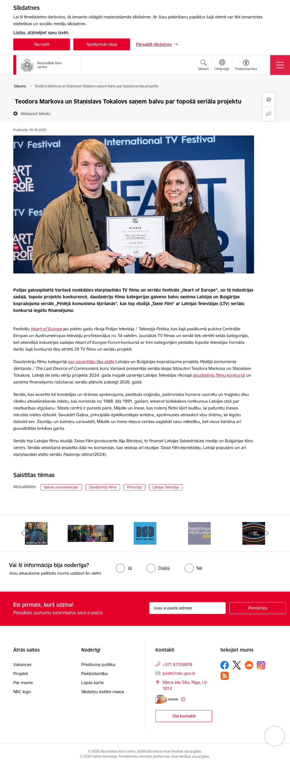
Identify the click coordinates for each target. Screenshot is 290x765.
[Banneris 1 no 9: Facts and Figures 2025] (36, 533)
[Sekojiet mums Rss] (224, 676)
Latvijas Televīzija (166, 487)
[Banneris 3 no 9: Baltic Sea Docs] (145, 533)
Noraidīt (41, 44)
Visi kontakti (183, 716)
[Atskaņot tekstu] (36, 113)
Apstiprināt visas (101, 44)
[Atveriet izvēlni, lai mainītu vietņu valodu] (222, 65)
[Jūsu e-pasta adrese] (187, 608)
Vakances (22, 664)
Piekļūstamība (94, 673)
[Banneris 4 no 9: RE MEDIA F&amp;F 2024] (199, 533)
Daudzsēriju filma (102, 487)
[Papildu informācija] (183, 699)
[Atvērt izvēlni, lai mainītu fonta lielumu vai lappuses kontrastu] (246, 66)
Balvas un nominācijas (61, 487)
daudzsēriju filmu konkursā (219, 375)
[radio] (124, 568)
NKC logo (22, 691)
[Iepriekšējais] (22, 533)
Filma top (134, 487)
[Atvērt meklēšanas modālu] (203, 66)
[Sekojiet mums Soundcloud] (249, 665)
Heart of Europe (46, 328)
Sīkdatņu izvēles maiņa (102, 691)
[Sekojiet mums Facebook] (224, 665)
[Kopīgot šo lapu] (269, 114)
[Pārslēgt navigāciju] (280, 65)
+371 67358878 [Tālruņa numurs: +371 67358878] (177, 664)
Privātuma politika (98, 664)
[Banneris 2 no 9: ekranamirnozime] (91, 533)
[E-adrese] (166, 699)
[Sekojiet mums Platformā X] (237, 665)
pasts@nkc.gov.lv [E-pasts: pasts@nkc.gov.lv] (179, 673)
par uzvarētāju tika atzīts (91, 361)
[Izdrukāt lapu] (269, 100)
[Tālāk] (267, 533)
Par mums (23, 682)
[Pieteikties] (257, 608)
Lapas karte (92, 682)
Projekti (20, 673)
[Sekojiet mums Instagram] (261, 665)
